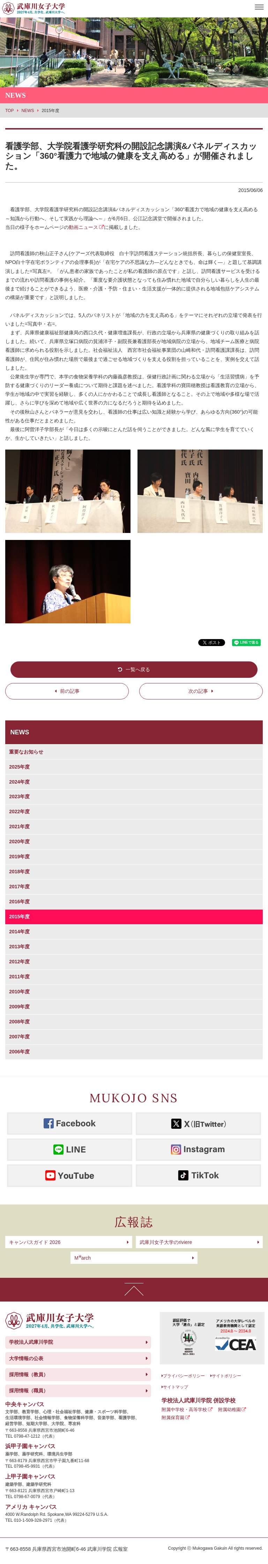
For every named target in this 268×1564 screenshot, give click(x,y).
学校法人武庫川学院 (31, 1342)
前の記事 (70, 691)
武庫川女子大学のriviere (166, 1242)
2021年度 (19, 826)
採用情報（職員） (28, 1390)
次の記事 (198, 691)
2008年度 (19, 1021)
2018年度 (19, 871)
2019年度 (19, 856)
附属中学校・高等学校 (184, 1409)
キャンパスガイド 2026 (34, 1242)
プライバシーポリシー (184, 1375)
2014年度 (19, 931)
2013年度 (19, 946)
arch (82, 1258)
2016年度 (19, 901)
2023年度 (19, 796)
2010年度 (19, 991)
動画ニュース (83, 227)
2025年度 (19, 767)
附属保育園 (173, 1417)
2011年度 (19, 976)
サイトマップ (175, 1387)
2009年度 (19, 1006)
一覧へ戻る (138, 669)
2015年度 (19, 916)
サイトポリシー (226, 1375)
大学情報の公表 (26, 1358)
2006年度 (19, 1051)
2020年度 (19, 841)
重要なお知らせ (26, 752)
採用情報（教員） (28, 1374)
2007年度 (19, 1036)
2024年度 (19, 782)
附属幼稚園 (229, 1409)
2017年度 (19, 886)
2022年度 (19, 811)
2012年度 (19, 961)
